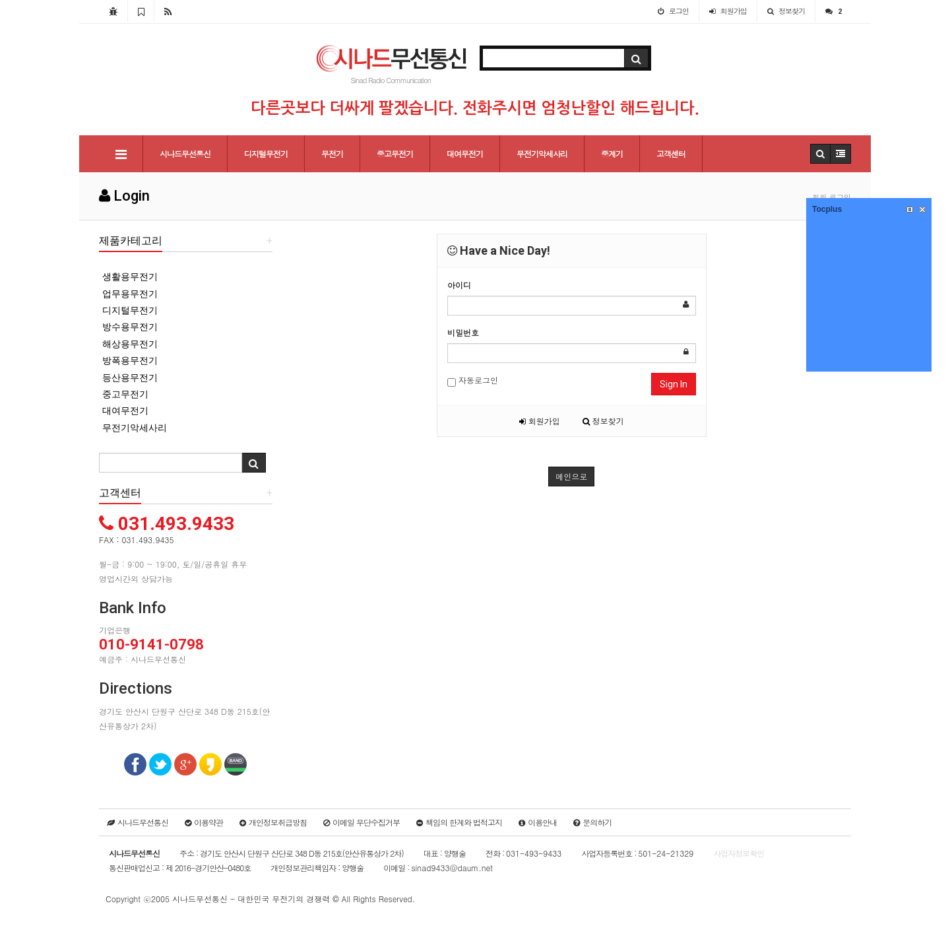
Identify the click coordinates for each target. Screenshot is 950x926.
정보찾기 (603, 420)
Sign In (673, 384)
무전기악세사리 (542, 153)
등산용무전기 (130, 377)
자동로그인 (472, 380)
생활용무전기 (130, 276)
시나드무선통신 (185, 153)
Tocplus (827, 209)
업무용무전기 (130, 293)
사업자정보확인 (738, 853)
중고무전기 (395, 153)
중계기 (612, 153)
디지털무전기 (266, 153)
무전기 (332, 153)
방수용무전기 (130, 326)
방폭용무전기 (130, 360)
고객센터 (670, 153)
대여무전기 (465, 153)
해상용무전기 (130, 344)
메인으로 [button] (571, 476)
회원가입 (539, 420)
